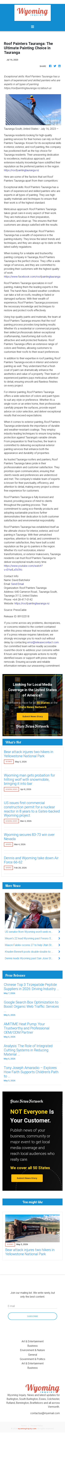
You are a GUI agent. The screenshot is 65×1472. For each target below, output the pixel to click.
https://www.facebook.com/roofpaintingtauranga (32, 276)
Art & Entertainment (33, 1341)
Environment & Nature (32, 1350)
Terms (24, 1425)
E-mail (11, 1306)
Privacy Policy (37, 1425)
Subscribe (32, 1316)
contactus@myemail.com (45, 1413)
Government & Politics (32, 1359)
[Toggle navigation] (32, 26)
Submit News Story (32, 716)
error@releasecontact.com (43, 642)
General (32, 1354)
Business (33, 1345)
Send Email (17, 584)
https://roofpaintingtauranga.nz (21, 170)
